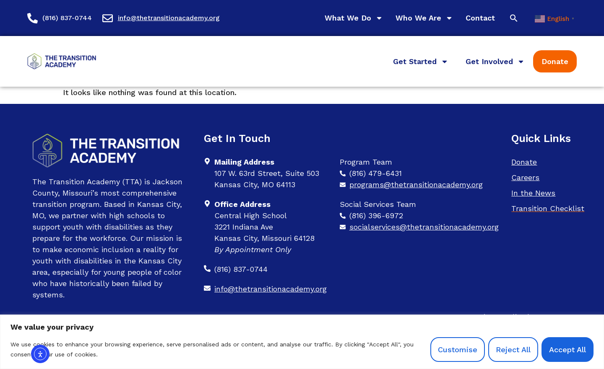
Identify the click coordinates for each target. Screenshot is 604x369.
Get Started (420, 61)
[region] (302, 342)
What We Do (354, 18)
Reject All (513, 349)
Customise (457, 349)
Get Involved (495, 61)
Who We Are (424, 18)
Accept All (567, 349)
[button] (513, 18)
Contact (480, 17)
